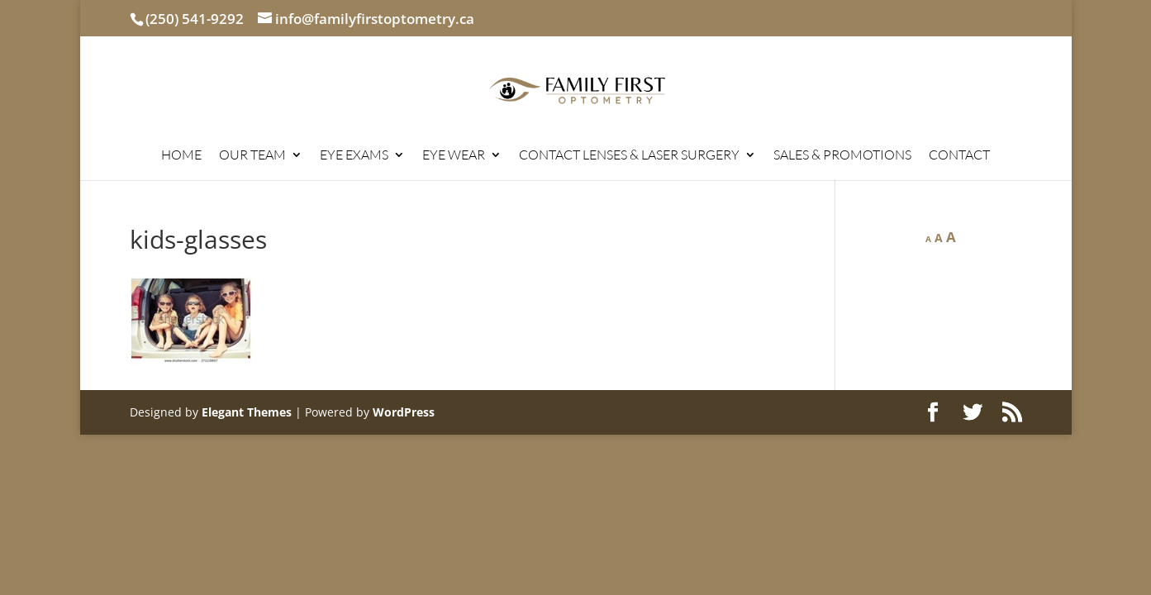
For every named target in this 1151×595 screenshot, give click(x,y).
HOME (181, 156)
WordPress (404, 412)
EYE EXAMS (354, 156)
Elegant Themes (247, 412)
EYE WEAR (453, 156)
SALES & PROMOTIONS (842, 156)
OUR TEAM (252, 156)
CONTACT (959, 156)
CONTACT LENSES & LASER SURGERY (629, 156)
